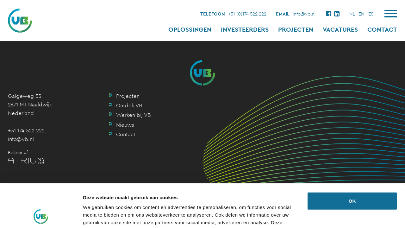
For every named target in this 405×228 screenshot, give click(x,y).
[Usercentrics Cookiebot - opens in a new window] (41, 215)
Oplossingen (189, 29)
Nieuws (125, 124)
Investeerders (245, 29)
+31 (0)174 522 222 (247, 14)
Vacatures (340, 29)
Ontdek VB (129, 105)
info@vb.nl (304, 14)
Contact (382, 29)
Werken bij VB (133, 114)
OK (352, 161)
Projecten (295, 29)
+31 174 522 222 (26, 130)
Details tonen (98, 215)
